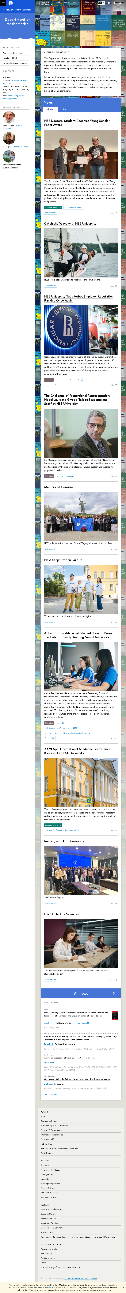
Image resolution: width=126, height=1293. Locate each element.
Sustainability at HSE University (54, 1125)
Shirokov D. (49, 1062)
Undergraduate (47, 1174)
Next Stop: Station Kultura (63, 560)
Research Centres (48, 1214)
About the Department (13, 53)
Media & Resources (52, 1244)
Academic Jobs (47, 1232)
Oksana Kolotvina (20, 146)
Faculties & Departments (51, 1130)
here (108, 1285)
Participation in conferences (15, 63)
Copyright (75, 1278)
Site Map (93, 1278)
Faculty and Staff (10, 58)
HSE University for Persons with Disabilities (59, 1148)
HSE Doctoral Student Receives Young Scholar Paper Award (77, 122)
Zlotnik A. (48, 1084)
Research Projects (48, 1218)
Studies (45, 1160)
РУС (99, 3)
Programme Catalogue (50, 1169)
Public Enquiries (47, 1153)
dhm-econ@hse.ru (16, 95)
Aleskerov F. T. (50, 1022)
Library (43, 1262)
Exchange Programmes (50, 1183)
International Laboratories (52, 1209)
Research (46, 1204)
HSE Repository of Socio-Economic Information (61, 1267)
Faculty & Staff (47, 1139)
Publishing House (48, 1258)
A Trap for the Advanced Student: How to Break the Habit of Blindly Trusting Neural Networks (78, 635)
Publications (51, 1002)
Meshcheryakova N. (80, 1022)
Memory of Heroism (58, 487)
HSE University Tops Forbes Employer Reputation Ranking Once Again (78, 298)
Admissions (45, 1165)
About (44, 1111)
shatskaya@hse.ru (10, 98)
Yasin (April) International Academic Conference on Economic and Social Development (78, 1237)
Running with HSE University (64, 841)
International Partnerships (52, 1134)
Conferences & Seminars (52, 1227)
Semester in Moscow (50, 1192)
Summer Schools (48, 1188)
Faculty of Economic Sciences (17, 9)
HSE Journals (46, 1253)
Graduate (45, 1179)
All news (81, 993)
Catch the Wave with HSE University (70, 223)
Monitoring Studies (49, 1223)
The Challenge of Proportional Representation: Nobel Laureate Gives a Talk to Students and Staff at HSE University (77, 399)
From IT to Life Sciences (61, 914)
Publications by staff (50, 1249)
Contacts (67, 1278)
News (48, 102)
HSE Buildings (46, 1144)
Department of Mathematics (17, 21)
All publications (51, 1094)
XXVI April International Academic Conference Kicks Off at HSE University (77, 751)
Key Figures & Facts (49, 1121)
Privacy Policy (84, 1278)
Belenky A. (49, 1044)
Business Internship (49, 1197)
